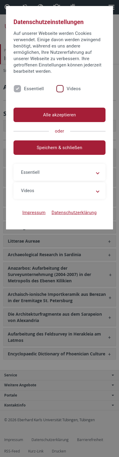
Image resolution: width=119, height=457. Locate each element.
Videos (74, 88)
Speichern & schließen (59, 147)
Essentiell (34, 88)
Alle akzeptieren (59, 115)
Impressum (34, 212)
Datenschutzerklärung (74, 212)
